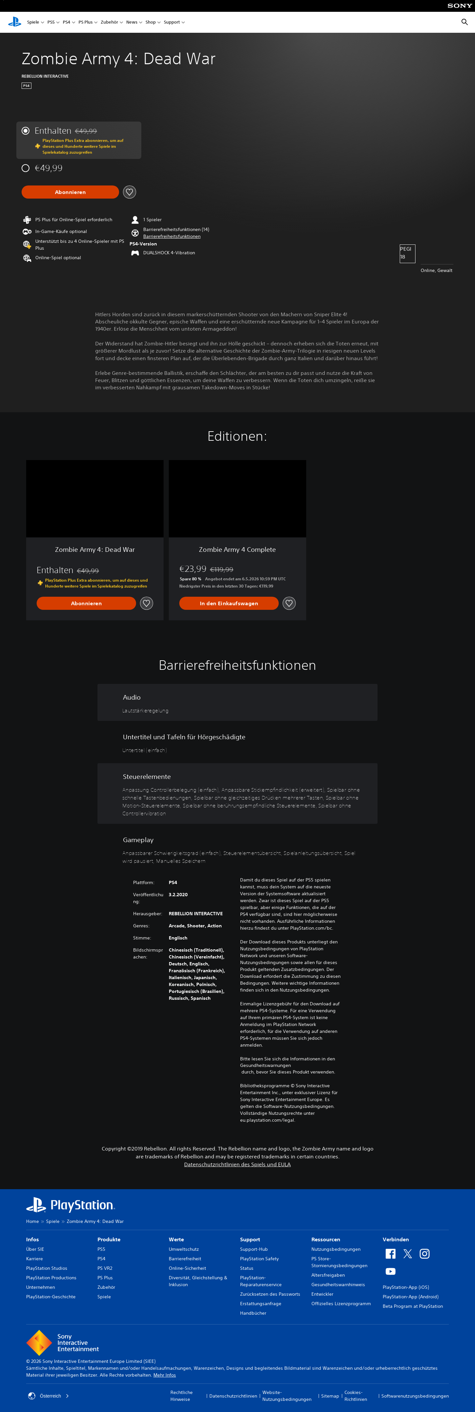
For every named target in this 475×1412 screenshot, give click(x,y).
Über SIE (35, 1249)
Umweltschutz (184, 1249)
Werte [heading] (176, 1239)
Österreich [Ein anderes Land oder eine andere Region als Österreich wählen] (48, 1396)
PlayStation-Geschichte (51, 1297)
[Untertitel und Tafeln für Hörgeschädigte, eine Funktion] (237, 742)
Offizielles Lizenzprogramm (341, 1303)
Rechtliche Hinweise (181, 1395)
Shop (151, 22)
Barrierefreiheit (185, 1259)
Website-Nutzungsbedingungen (286, 1395)
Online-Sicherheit (187, 1268)
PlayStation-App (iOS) (406, 1287)
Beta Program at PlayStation (413, 1306)
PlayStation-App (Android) (410, 1297)
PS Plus (86, 22)
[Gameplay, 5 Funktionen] (237, 848)
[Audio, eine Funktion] (237, 702)
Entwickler (322, 1294)
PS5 (51, 22)
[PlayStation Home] (15, 22)
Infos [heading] (32, 1239)
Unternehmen (40, 1287)
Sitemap (330, 1396)
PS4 (66, 22)
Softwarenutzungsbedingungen (415, 1396)
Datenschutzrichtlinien (233, 1396)
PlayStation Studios (46, 1268)
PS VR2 (104, 1268)
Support (172, 22)
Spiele (33, 22)
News (131, 22)
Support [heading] (250, 1239)
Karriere (34, 1259)
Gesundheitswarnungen (265, 1065)
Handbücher (253, 1313)
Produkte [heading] (108, 1239)
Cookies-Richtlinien (355, 1395)
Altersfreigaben (328, 1275)
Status (247, 1268)
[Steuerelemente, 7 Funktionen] (237, 793)
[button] (172, 236)
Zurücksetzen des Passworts (270, 1294)
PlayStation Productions (51, 1278)
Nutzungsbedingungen (336, 1249)
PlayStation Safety (259, 1259)
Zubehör (109, 22)
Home (32, 1221)
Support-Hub (254, 1249)
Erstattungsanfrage (260, 1303)
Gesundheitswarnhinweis (338, 1284)
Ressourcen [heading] (325, 1239)
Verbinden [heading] (396, 1239)
